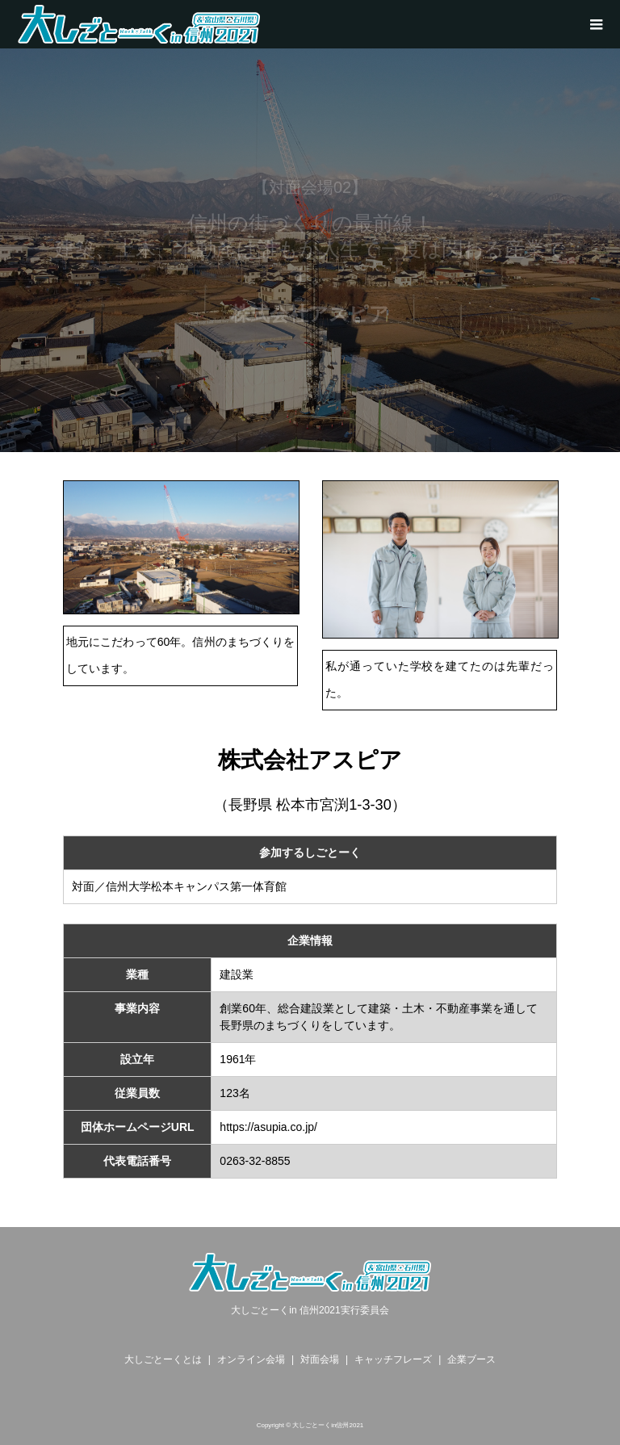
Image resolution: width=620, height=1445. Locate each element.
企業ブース (471, 1359)
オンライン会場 (251, 1359)
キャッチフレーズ (393, 1359)
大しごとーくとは (163, 1359)
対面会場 (319, 1359)
